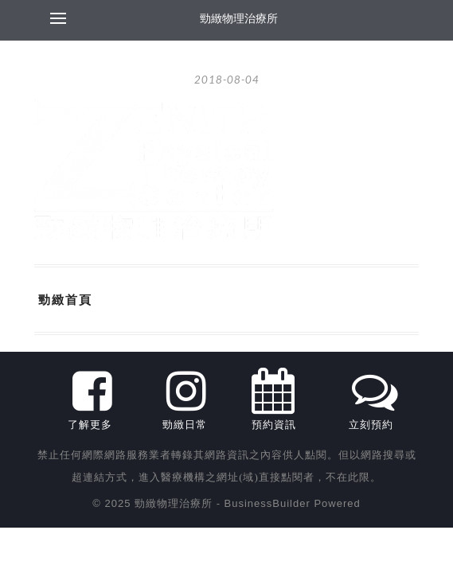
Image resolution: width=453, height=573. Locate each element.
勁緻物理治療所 (239, 18)
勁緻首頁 (65, 299)
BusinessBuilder (267, 503)
